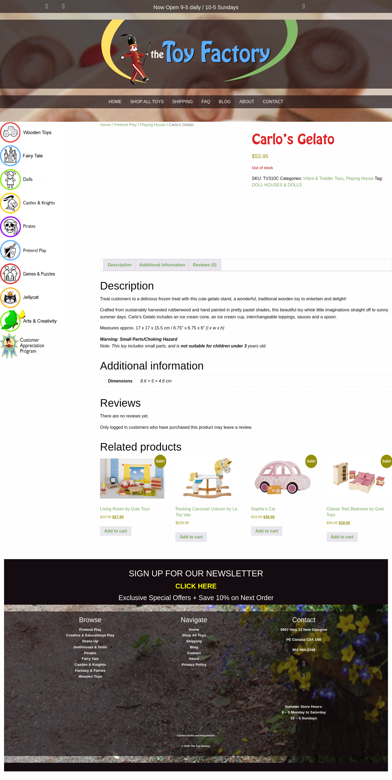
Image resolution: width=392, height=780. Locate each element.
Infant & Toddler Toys (323, 178)
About (194, 669)
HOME (115, 101)
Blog (194, 658)
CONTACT (273, 101)
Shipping (194, 652)
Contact (194, 663)
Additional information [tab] (162, 275)
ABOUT (246, 101)
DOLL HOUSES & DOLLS (277, 185)
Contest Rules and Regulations (196, 745)
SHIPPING (182, 101)
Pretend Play (125, 125)
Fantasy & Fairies (90, 681)
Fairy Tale (90, 669)
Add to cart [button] (115, 541)
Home (105, 125)
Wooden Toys (90, 687)
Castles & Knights (90, 675)
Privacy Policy (194, 675)
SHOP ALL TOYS (147, 101)
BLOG (225, 101)
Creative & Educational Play (90, 646)
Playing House (152, 125)
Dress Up (90, 652)
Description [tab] (119, 275)
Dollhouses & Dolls (90, 658)
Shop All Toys (194, 646)
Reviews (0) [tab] (205, 275)
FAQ (206, 101)
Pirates (90, 663)
